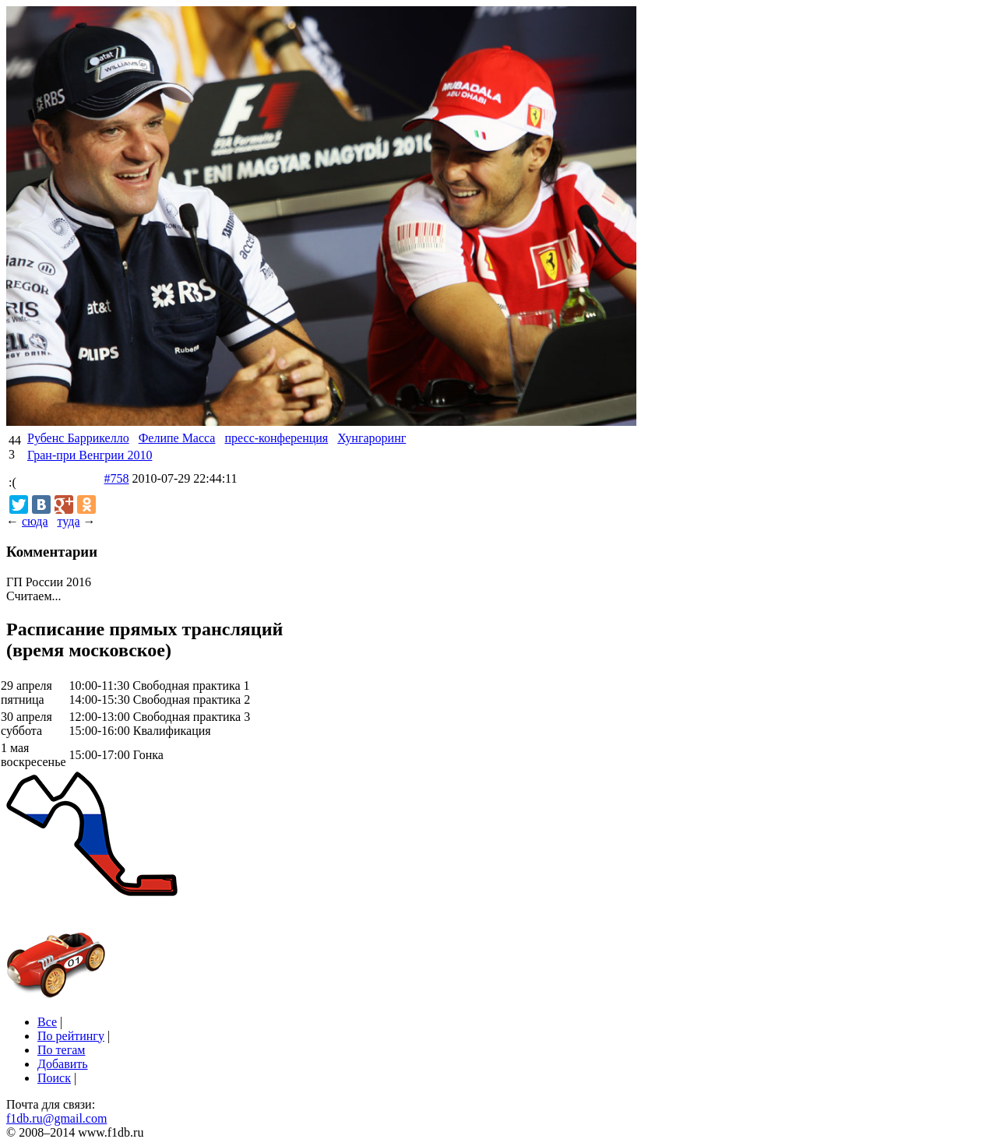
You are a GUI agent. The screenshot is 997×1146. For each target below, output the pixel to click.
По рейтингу (70, 1035)
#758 (116, 478)
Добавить (62, 1063)
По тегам (61, 1049)
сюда (35, 521)
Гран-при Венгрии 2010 (89, 455)
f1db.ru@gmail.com (56, 1118)
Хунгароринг (371, 438)
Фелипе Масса (177, 438)
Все (47, 1021)
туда (68, 521)
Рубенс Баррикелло (78, 438)
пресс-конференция (276, 438)
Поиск (54, 1077)
